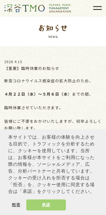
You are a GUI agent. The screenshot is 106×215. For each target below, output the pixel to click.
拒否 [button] (16, 205)
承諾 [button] (46, 205)
